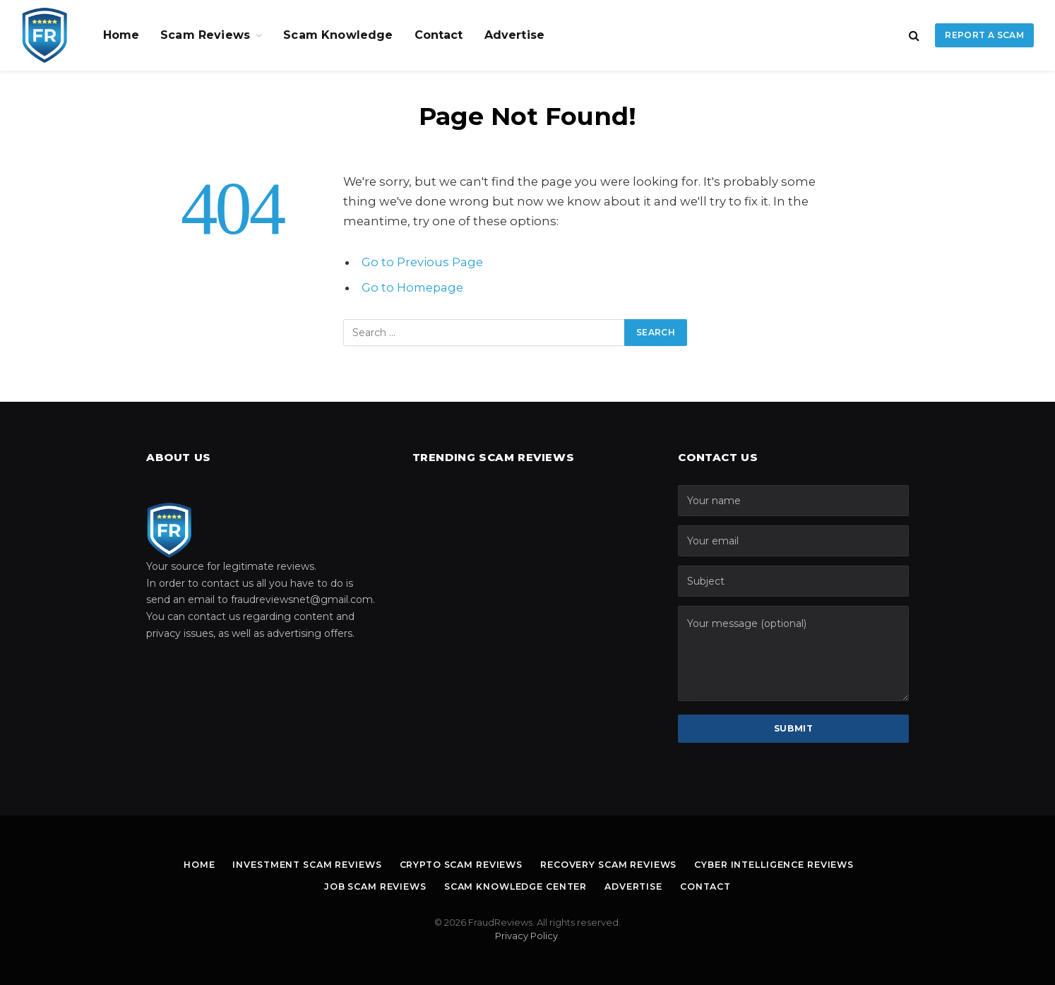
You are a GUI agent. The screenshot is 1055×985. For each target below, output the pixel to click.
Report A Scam (984, 35)
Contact (439, 35)
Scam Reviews (205, 35)
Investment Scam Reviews (296, 864)
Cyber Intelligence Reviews (785, 864)
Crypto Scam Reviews (458, 864)
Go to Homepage (414, 287)
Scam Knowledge (338, 35)
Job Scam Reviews (368, 886)
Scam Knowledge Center (514, 886)
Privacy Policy (526, 935)
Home (121, 35)
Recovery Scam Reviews (611, 864)
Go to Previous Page (422, 262)
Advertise (514, 35)
